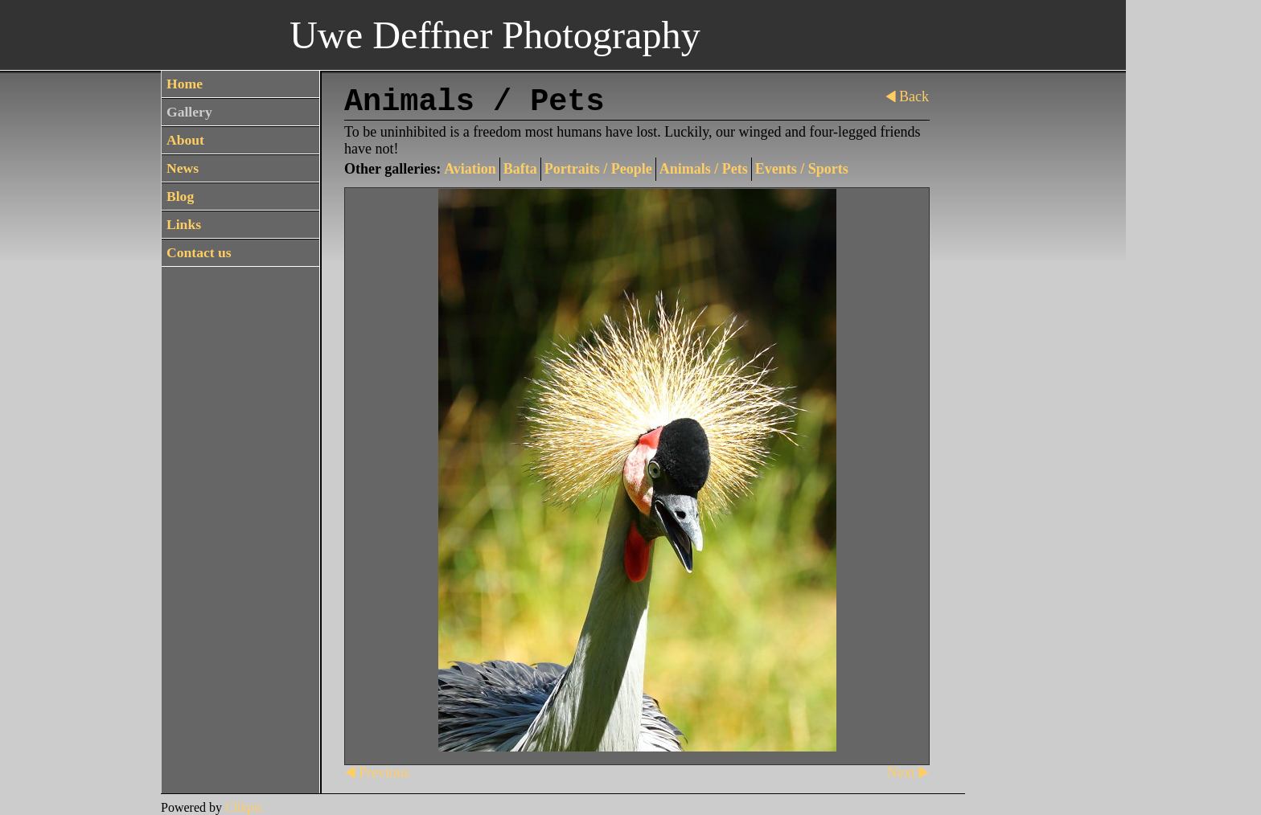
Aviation (470, 169)
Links (183, 224)
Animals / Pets (703, 169)
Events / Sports (801, 169)
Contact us (199, 252)
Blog (180, 196)
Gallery (189, 112)
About (185, 140)
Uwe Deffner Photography (495, 35)
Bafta (520, 169)
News (182, 168)
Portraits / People (598, 169)
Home (184, 84)
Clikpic (244, 807)
